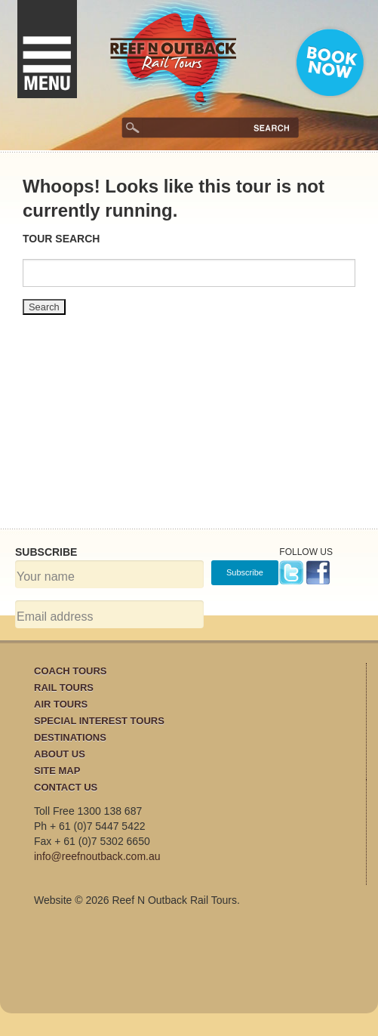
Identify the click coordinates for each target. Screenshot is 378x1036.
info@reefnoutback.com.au (97, 856)
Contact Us (65, 787)
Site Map (57, 770)
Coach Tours (70, 671)
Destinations (70, 737)
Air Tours (61, 704)
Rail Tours (64, 687)
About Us (59, 754)
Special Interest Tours (99, 720)
